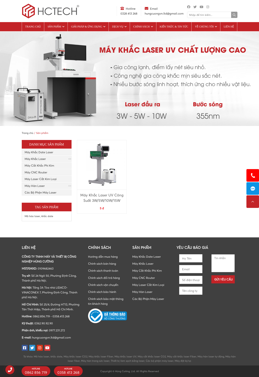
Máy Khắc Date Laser (39, 152)
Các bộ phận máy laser (159, 360)
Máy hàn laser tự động (211, 356)
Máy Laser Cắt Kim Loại (41, 179)
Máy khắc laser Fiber (101, 356)
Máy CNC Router (36, 172)
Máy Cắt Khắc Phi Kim (39, 165)
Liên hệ (229, 26)
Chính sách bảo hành (102, 292)
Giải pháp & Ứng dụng (86, 26)
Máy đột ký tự (183, 360)
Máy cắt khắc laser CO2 (152, 356)
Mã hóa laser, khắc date (39, 216)
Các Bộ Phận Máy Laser (40, 192)
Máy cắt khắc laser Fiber (181, 356)
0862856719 (252, 188)
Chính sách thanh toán (103, 270)
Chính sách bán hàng (102, 263)
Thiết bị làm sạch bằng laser (128, 360)
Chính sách (141, 26)
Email (154, 8)
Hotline (131, 8)
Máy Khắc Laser (35, 159)
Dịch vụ (117, 26)
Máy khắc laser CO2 (75, 356)
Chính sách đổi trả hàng (104, 278)
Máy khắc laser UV (125, 356)
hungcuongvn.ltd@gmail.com (51, 337)
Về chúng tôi (204, 26)
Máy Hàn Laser (35, 186)
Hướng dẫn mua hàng (103, 256)
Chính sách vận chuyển (103, 285)
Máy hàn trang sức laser (95, 360)
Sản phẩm (54, 26)
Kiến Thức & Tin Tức (174, 26)
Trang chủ (33, 26)
